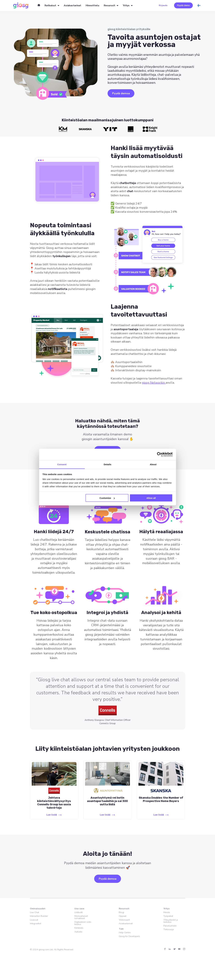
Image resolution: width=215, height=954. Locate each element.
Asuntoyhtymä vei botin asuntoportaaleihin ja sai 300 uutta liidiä (107, 801)
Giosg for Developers (129, 936)
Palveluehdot (169, 925)
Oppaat (122, 916)
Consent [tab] (61, 464)
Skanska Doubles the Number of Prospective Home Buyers (161, 799)
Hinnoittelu (92, 5)
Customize (107, 498)
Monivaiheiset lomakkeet (81, 917)
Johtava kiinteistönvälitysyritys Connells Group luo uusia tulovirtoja (54, 802)
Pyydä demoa (121, 93)
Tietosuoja (168, 929)
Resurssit (109, 5)
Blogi (121, 912)
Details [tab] (107, 464)
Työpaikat (168, 916)
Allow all (151, 498)
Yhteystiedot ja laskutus (170, 921)
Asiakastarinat (72, 5)
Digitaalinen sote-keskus (83, 923)
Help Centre (125, 932)
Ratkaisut (50, 5)
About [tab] (153, 464)
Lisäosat (34, 919)
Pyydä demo (183, 5)
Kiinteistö (78, 927)
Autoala (78, 931)
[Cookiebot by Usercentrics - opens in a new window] (159, 454)
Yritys (126, 5)
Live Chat (34, 912)
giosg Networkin (154, 383)
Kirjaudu (163, 5)
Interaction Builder (39, 916)
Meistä (166, 912)
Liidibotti (78, 912)
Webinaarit (124, 919)
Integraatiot (35, 923)
